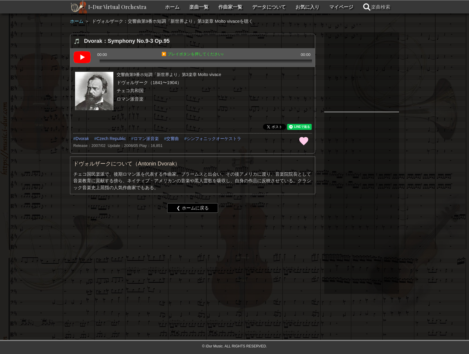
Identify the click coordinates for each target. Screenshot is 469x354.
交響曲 (172, 138)
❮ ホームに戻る (192, 207)
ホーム (172, 7)
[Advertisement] (192, 264)
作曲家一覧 (230, 7)
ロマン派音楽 (146, 138)
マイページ (341, 7)
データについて (269, 7)
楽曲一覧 (198, 7)
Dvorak (82, 138)
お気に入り (307, 7)
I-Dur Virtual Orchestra (117, 6)
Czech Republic (111, 138)
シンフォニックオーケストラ (214, 138)
